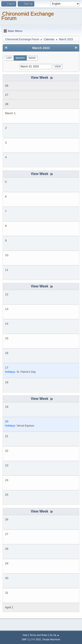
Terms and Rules (38, 635)
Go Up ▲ (54, 635)
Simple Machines (51, 639)
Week (32, 58)
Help (25, 635)
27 (6, 94)
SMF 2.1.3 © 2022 (31, 639)
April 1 (9, 607)
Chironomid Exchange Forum (27, 16)
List (9, 58)
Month (20, 58)
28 (6, 104)
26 (6, 85)
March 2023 (41, 48)
